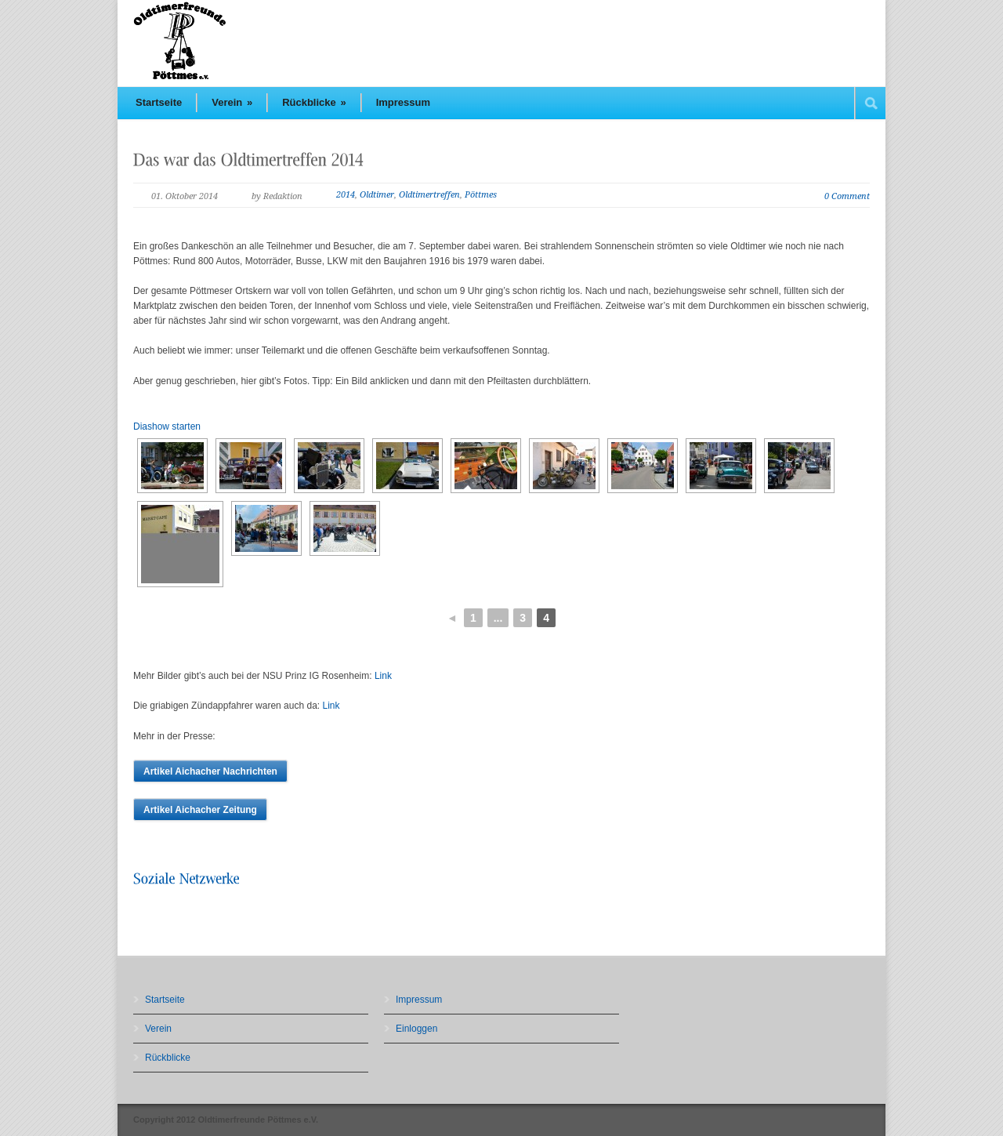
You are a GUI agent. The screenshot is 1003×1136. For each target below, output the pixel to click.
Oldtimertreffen (429, 195)
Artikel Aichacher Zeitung (200, 809)
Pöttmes (481, 195)
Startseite (159, 102)
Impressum (403, 102)
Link (383, 675)
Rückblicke (314, 102)
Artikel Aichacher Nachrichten (210, 771)
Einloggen (416, 1028)
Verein (232, 102)
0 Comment (847, 196)
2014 (345, 195)
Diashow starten (167, 426)
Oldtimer (377, 195)
